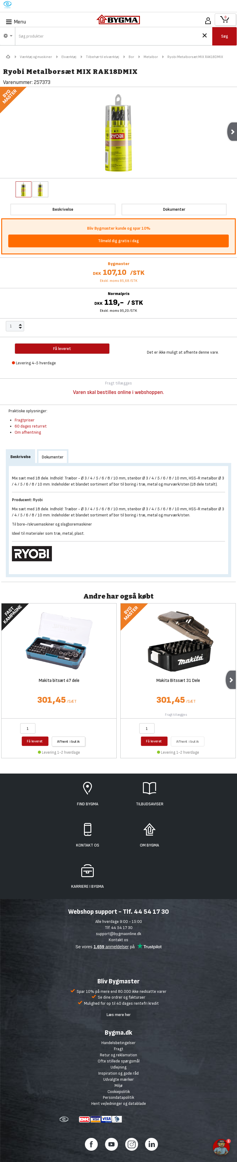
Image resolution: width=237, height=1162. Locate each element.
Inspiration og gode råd (118, 1073)
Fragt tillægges (176, 714)
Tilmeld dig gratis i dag (118, 240)
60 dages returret (31, 426)
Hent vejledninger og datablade (118, 1103)
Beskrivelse (20, 456)
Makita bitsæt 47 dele (59, 680)
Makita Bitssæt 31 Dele (178, 680)
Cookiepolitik (119, 1091)
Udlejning (118, 1067)
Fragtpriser (25, 420)
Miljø (118, 1085)
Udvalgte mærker (118, 1079)
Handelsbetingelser (118, 1042)
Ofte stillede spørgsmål (119, 1061)
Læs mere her (119, 1014)
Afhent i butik (68, 741)
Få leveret (35, 741)
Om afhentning (28, 432)
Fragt (118, 1048)
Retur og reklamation (118, 1055)
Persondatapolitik (118, 1097)
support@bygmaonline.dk (118, 933)
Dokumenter (53, 457)
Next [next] (231, 680)
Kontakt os (118, 939)
